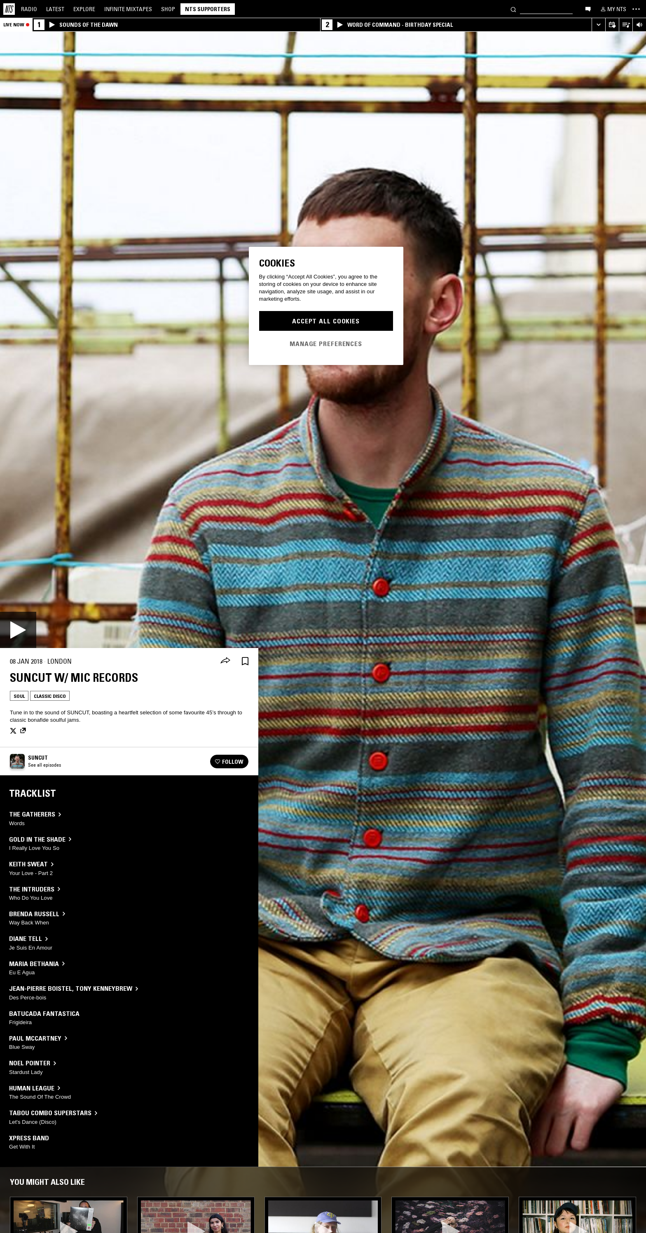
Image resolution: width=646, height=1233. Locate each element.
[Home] (9, 9)
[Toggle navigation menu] (636, 9)
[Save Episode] (245, 661)
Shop (168, 9)
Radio (29, 9)
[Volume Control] (639, 25)
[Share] (225, 661)
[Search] (513, 9)
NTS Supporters (207, 9)
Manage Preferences (326, 343)
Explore (84, 9)
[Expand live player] (598, 25)
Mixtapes (128, 9)
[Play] (18, 630)
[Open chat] (588, 9)
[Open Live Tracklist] (625, 25)
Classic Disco (50, 696)
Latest (55, 9)
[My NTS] (613, 9)
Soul (19, 696)
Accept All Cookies (326, 321)
